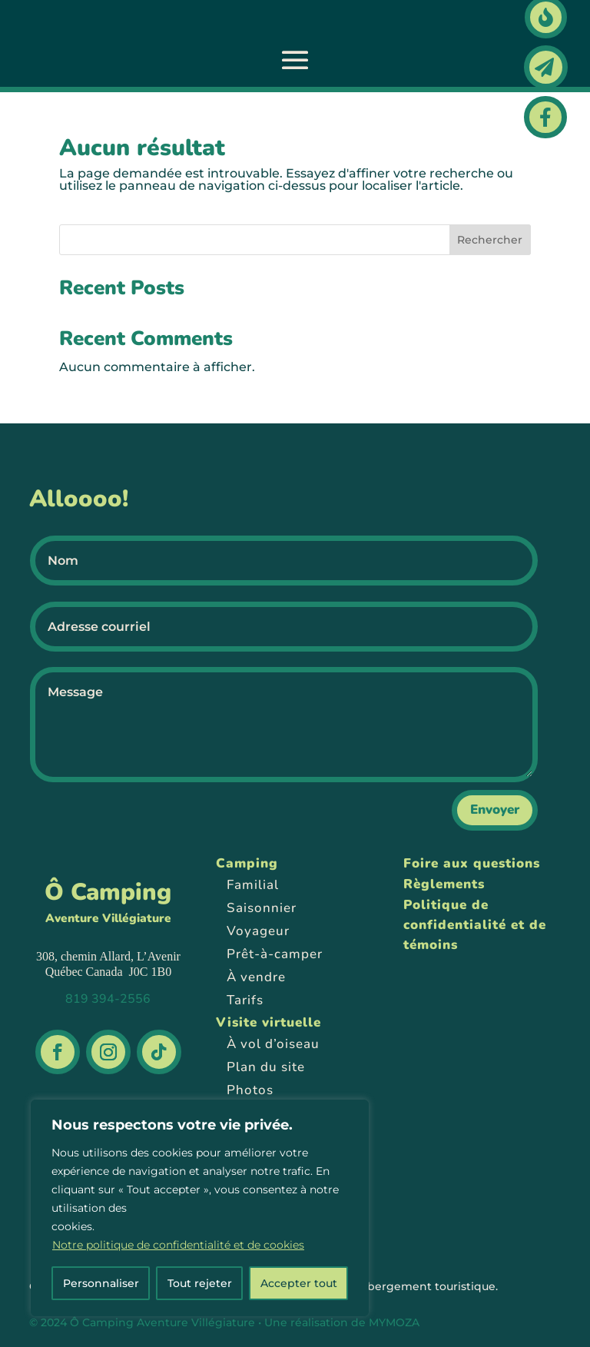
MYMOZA (394, 1322)
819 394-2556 (108, 998)
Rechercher (489, 240)
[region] (200, 1208)
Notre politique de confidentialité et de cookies (178, 1245)
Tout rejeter (199, 1283)
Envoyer (494, 809)
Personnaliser (101, 1283)
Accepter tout (298, 1283)
